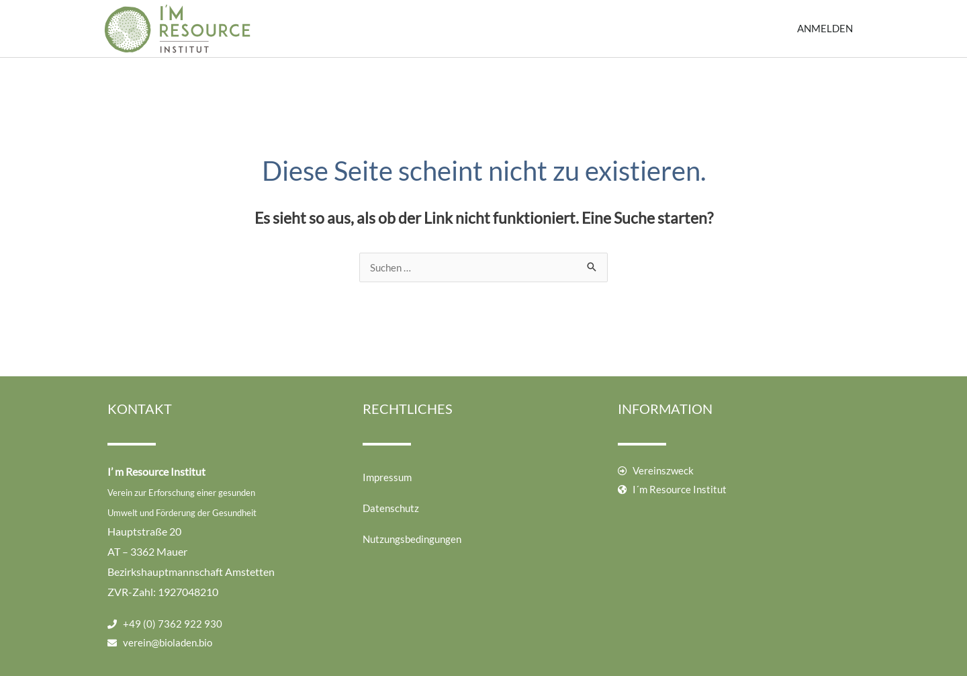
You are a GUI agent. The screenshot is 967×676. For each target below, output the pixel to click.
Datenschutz (391, 508)
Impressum (387, 477)
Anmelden (825, 28)
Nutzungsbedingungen (412, 539)
